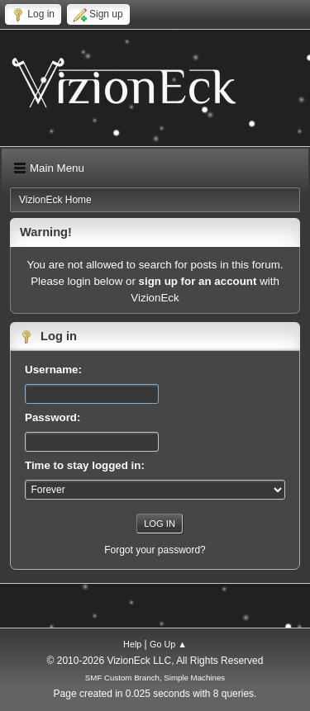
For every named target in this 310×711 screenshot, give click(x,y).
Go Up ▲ (168, 644)
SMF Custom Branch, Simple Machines (155, 677)
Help (132, 644)
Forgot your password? (155, 550)
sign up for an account (198, 281)
